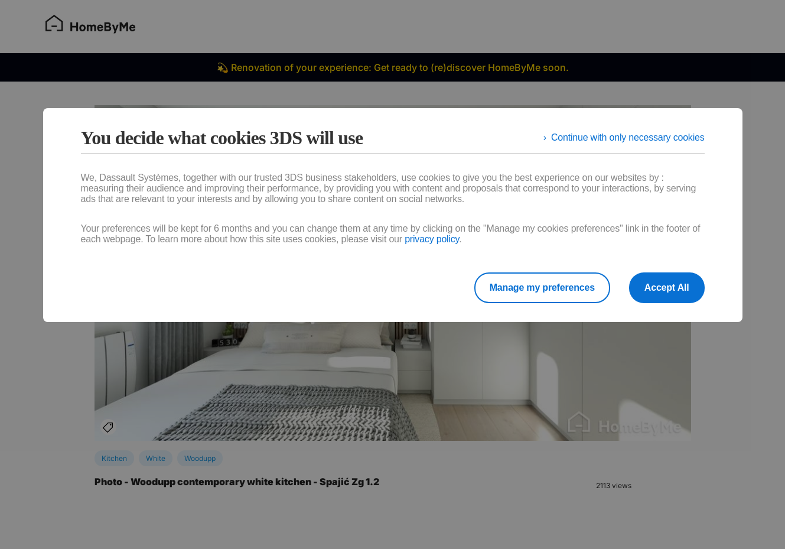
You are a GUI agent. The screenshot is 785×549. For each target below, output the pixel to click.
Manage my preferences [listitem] (542, 287)
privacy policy (432, 239)
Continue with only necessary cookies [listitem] (628, 137)
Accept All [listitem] (666, 287)
